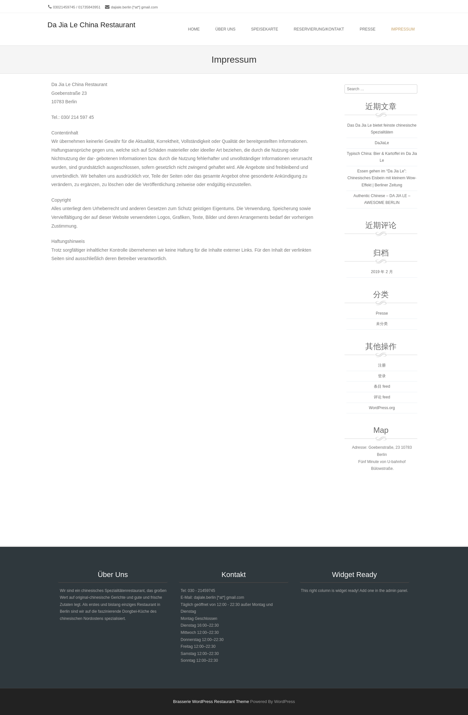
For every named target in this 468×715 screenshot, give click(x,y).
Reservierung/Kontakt (319, 29)
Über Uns (225, 29)
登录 (382, 376)
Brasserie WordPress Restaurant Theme (211, 701)
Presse (368, 29)
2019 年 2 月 (382, 272)
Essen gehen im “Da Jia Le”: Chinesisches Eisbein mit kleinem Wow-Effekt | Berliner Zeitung (381, 178)
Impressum (403, 29)
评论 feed (382, 397)
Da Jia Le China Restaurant (91, 25)
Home (194, 29)
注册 (382, 365)
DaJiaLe (382, 143)
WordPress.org (382, 408)
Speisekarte (264, 29)
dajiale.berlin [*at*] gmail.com (134, 7)
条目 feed (382, 386)
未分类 (382, 323)
